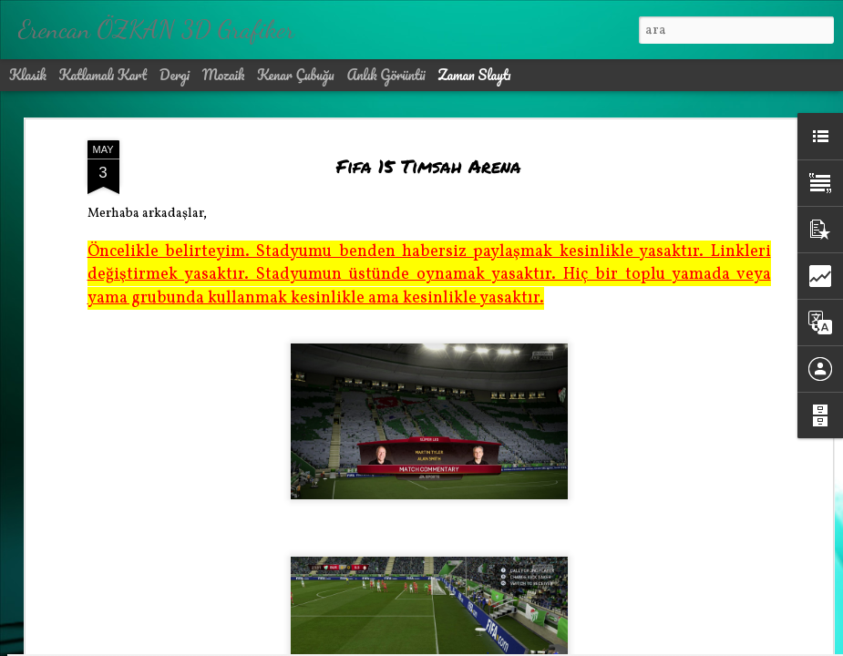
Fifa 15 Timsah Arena (428, 129)
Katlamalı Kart (103, 75)
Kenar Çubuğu (295, 75)
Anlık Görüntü (385, 75)
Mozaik (223, 75)
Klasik (27, 75)
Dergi (174, 75)
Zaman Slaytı (473, 75)
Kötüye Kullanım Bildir (581, 643)
